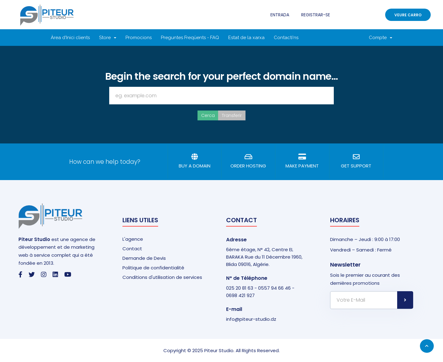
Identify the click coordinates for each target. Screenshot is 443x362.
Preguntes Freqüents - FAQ (190, 37)
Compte (380, 37)
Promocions (139, 37)
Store (107, 37)
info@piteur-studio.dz (251, 319)
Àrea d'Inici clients (70, 37)
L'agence (132, 239)
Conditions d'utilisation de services (162, 277)
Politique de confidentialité (153, 267)
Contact (132, 248)
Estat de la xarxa (246, 37)
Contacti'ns (286, 37)
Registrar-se (315, 15)
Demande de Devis (144, 258)
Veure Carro (407, 15)
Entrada (279, 15)
